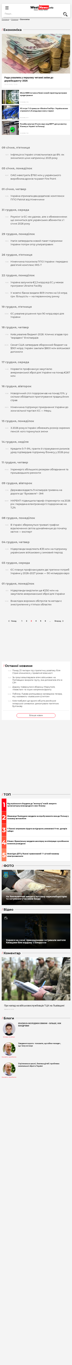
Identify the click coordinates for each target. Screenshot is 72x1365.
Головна (5, 19)
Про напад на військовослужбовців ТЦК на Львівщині (34, 1005)
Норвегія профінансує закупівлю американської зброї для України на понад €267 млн (40, 372)
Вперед (59, 621)
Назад (12, 621)
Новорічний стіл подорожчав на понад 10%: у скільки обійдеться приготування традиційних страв (39, 397)
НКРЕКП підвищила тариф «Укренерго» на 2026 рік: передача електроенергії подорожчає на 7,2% (40, 504)
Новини (14, 19)
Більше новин (36, 715)
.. (50, 621)
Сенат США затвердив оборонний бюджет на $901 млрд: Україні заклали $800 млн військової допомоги (40, 348)
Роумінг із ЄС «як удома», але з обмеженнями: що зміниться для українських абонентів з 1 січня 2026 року (39, 220)
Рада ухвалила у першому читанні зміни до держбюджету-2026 (28, 79)
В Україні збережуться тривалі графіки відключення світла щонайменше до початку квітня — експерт (38, 528)
